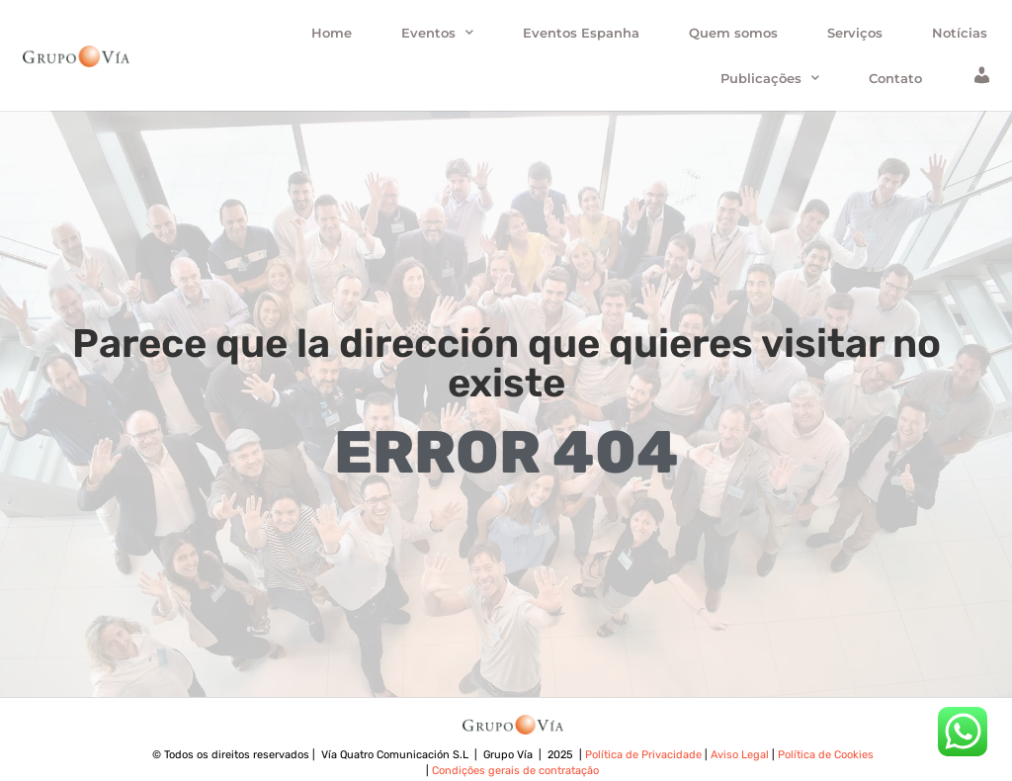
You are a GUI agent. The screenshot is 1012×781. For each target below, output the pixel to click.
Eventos (437, 32)
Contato (895, 78)
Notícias (959, 33)
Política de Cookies (824, 754)
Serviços (855, 33)
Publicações (769, 77)
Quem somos (733, 33)
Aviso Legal (741, 754)
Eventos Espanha (581, 33)
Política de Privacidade (645, 754)
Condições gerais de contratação (514, 770)
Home (331, 33)
